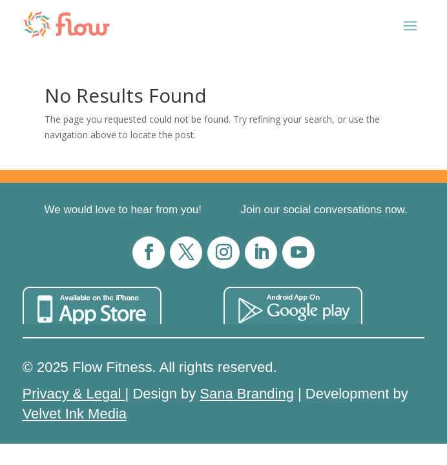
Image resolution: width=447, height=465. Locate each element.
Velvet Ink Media (75, 414)
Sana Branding (247, 394)
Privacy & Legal (74, 394)
